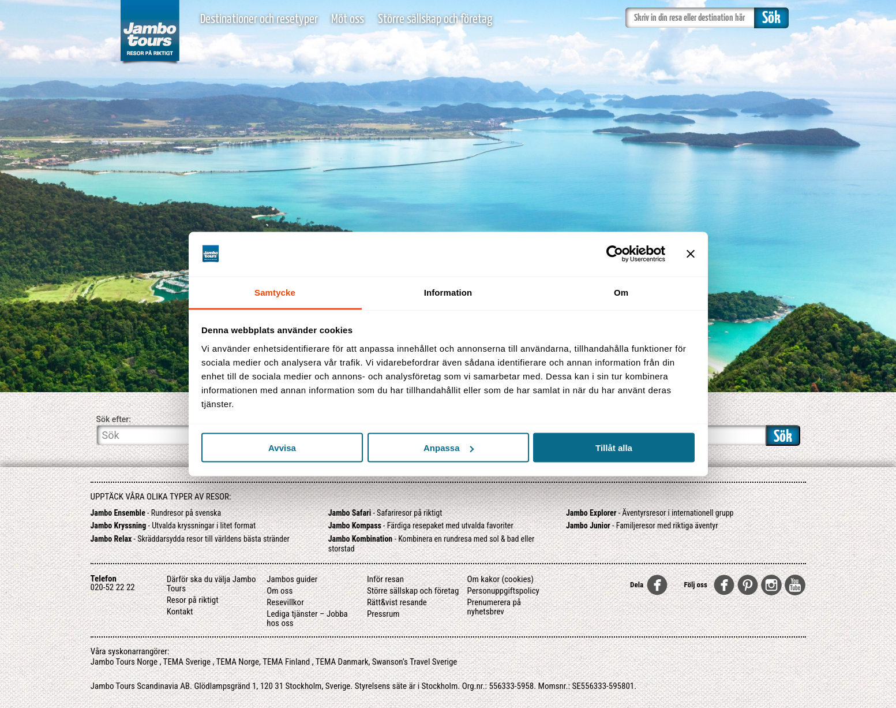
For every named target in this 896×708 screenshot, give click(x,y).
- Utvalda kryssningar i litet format (173, 525)
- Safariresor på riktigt (385, 512)
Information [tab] (448, 292)
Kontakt (180, 611)
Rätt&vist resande (397, 602)
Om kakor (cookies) (500, 579)
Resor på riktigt (193, 600)
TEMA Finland (286, 662)
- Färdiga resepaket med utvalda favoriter (420, 525)
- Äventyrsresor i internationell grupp (650, 512)
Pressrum (383, 614)
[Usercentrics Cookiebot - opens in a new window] (614, 254)
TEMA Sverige (187, 662)
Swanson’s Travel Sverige (415, 662)
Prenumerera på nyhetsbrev (494, 607)
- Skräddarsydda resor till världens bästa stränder (190, 538)
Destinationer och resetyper (259, 19)
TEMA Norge (238, 662)
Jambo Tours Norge (124, 662)
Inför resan (385, 579)
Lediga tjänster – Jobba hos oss (307, 618)
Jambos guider (292, 579)
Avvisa (282, 448)
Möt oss (347, 19)
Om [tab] (621, 292)
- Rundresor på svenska (156, 512)
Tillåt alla (613, 448)
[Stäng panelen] (691, 254)
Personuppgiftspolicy (503, 591)
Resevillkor (285, 602)
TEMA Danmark (342, 662)
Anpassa (448, 448)
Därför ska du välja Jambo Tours (211, 584)
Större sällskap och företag (435, 19)
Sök (783, 437)
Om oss (280, 591)
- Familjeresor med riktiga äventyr (642, 525)
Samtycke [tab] (274, 292)
